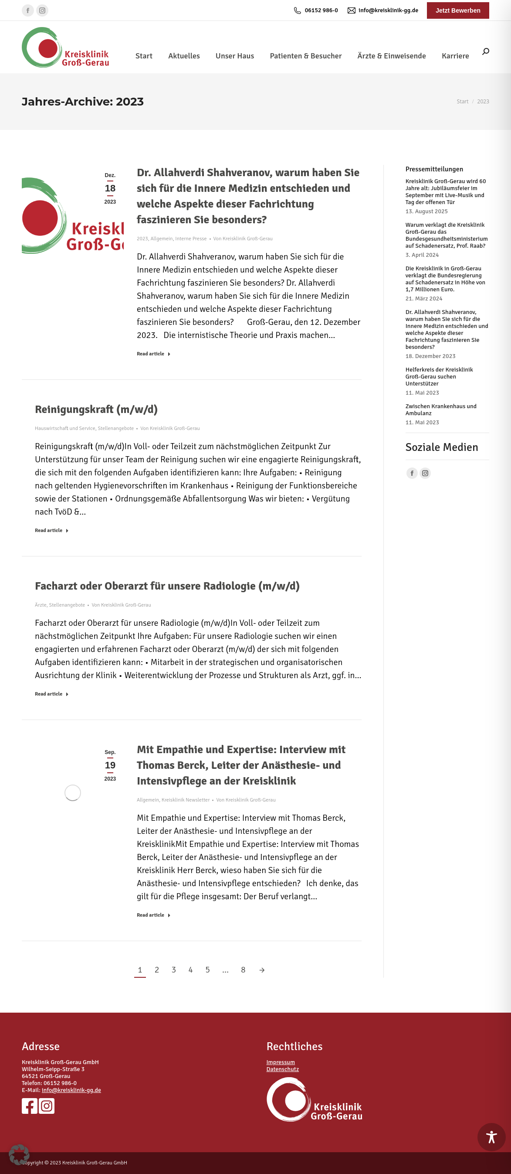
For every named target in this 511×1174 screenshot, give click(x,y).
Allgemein (162, 238)
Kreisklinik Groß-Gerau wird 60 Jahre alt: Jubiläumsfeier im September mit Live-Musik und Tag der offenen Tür (446, 192)
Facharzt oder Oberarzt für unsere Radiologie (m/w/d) (167, 586)
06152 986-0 (315, 10)
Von (243, 238)
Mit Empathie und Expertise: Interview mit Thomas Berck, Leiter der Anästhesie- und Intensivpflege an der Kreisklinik (241, 765)
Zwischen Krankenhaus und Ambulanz (441, 410)
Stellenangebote (116, 428)
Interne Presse (190, 238)
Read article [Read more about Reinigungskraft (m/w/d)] (52, 530)
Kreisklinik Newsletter (186, 800)
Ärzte (41, 605)
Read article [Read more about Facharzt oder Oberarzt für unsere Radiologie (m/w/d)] (52, 694)
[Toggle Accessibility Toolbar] (492, 1137)
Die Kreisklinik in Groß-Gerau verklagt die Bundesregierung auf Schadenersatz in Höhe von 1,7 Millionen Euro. (445, 279)
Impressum (281, 1062)
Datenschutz (283, 1069)
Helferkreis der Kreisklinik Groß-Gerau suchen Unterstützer (439, 376)
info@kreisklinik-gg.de (382, 10)
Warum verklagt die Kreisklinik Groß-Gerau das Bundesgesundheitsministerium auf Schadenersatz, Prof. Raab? (447, 235)
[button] (19, 1155)
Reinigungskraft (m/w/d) (96, 409)
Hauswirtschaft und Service (65, 428)
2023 (142, 238)
